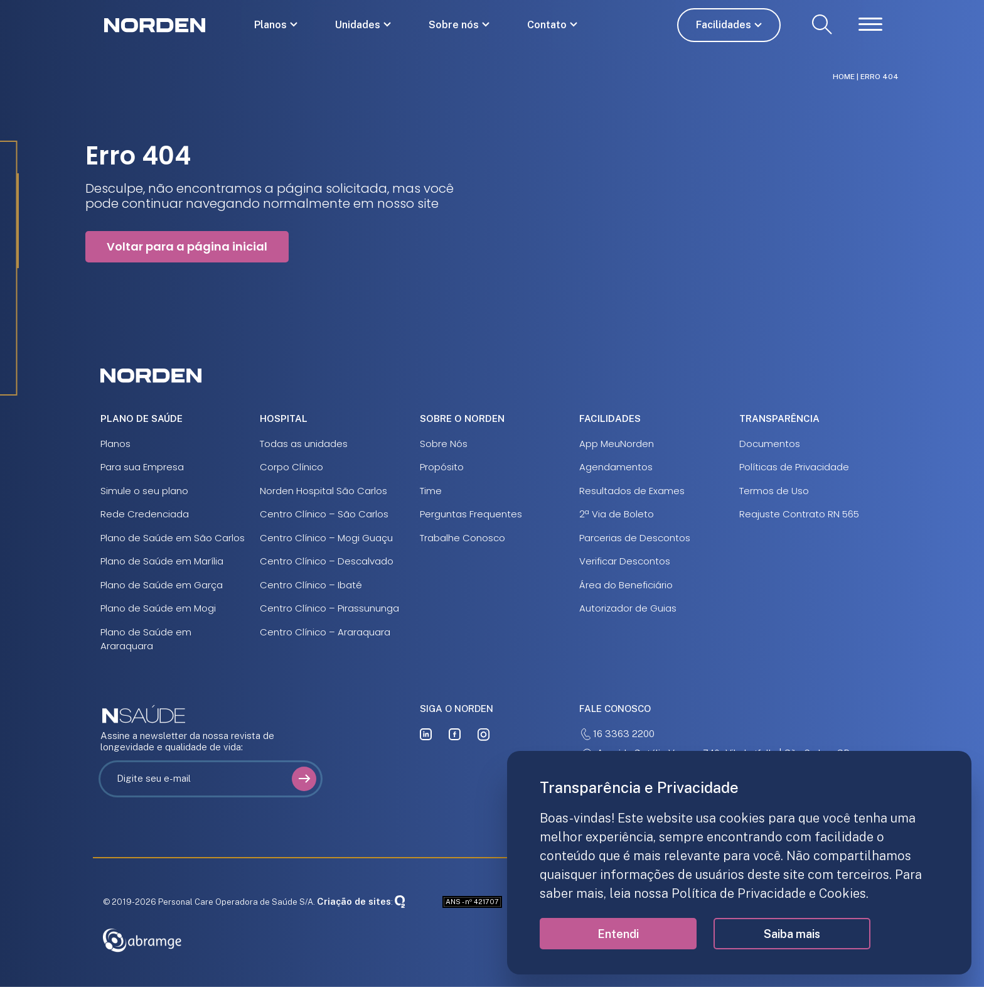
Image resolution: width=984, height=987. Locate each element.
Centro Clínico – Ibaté (311, 584)
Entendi (618, 934)
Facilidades (723, 25)
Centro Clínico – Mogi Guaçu (326, 537)
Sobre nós (454, 25)
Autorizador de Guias (627, 608)
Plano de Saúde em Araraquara (145, 639)
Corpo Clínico (291, 466)
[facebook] (455, 734)
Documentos (769, 443)
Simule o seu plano (144, 490)
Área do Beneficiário (626, 584)
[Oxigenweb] (400, 901)
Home (844, 76)
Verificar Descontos (624, 561)
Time (431, 490)
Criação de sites (354, 901)
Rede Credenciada (144, 513)
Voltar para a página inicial (187, 246)
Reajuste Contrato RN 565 (799, 513)
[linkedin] (426, 734)
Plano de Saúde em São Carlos (172, 537)
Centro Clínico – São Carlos (324, 513)
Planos (270, 25)
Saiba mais (792, 934)
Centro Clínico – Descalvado (326, 561)
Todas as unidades (304, 443)
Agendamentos (616, 466)
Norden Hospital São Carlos (323, 490)
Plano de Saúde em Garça (161, 584)
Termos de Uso (774, 490)
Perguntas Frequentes (471, 513)
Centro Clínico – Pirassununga (329, 608)
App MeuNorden (616, 443)
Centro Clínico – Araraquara (325, 632)
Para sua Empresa (142, 466)
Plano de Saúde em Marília (161, 561)
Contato (547, 25)
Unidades (357, 25)
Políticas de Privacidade (794, 466)
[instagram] (484, 734)
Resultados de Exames (632, 490)
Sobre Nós (444, 443)
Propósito (442, 466)
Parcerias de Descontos (634, 537)
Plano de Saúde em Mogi (158, 608)
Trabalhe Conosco (462, 537)
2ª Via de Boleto (616, 513)
